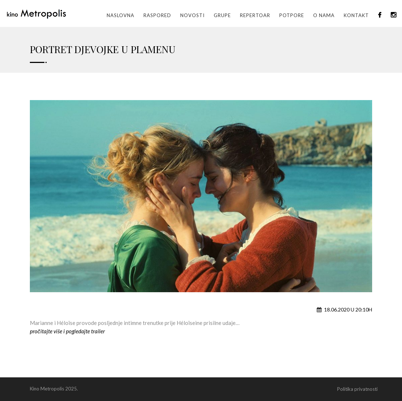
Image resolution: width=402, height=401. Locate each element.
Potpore (291, 15)
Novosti (192, 15)
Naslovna (120, 15)
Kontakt (356, 15)
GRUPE (222, 15)
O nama (324, 15)
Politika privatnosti (357, 389)
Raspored (157, 15)
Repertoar (255, 15)
